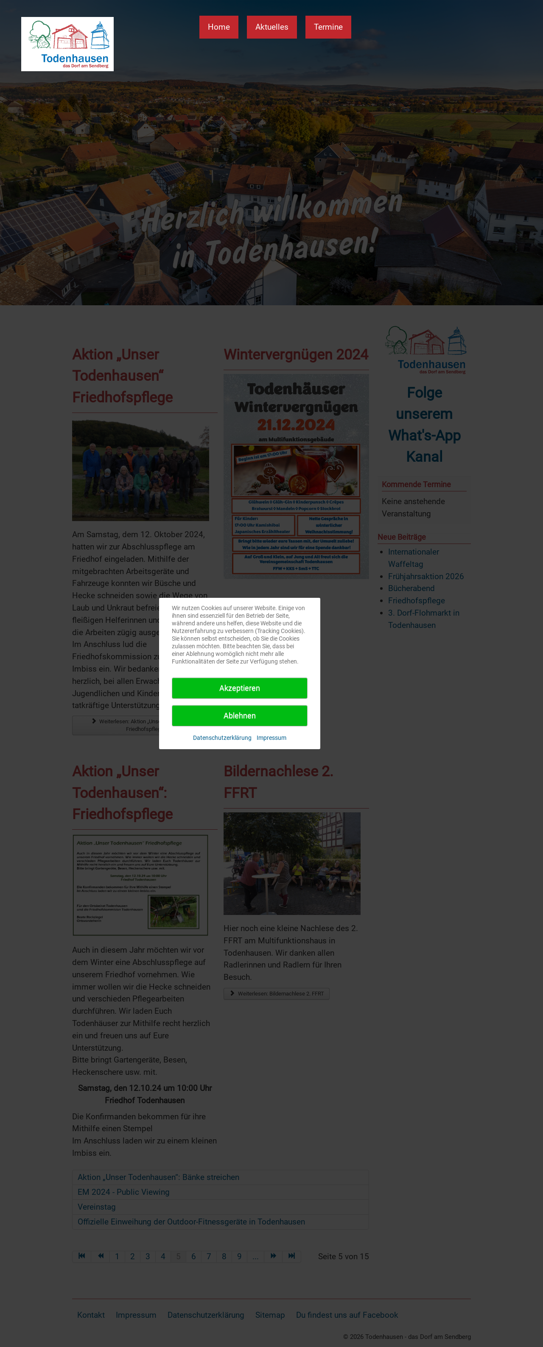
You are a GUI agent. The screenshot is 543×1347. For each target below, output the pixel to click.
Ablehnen (240, 715)
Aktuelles (271, 27)
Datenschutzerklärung (222, 737)
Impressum (271, 737)
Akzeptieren (239, 687)
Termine (328, 27)
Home (219, 27)
